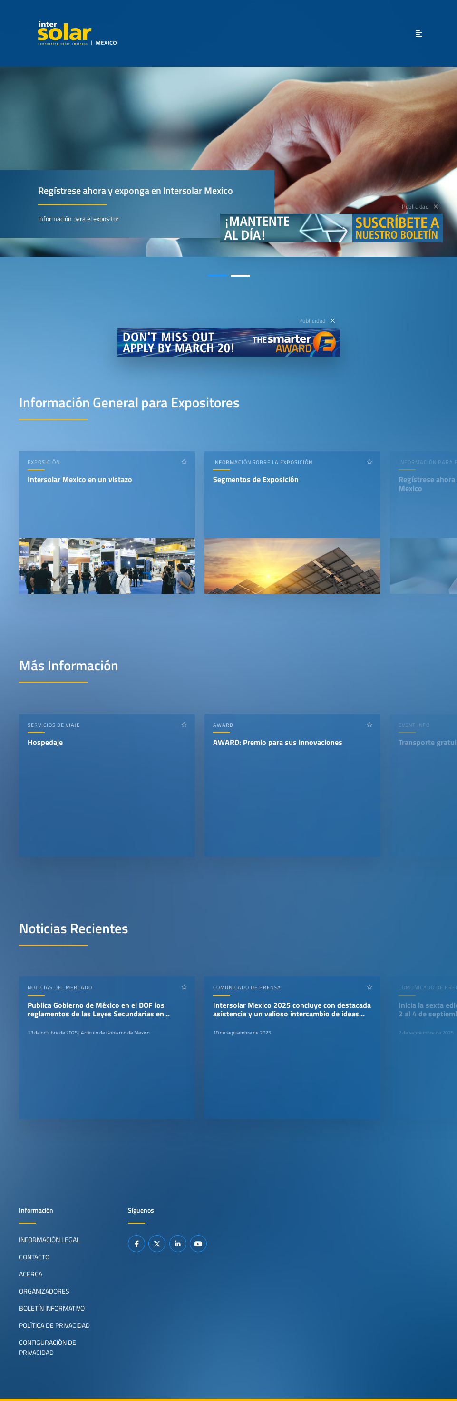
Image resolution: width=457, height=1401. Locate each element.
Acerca (30, 1274)
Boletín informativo (52, 1308)
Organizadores (44, 1291)
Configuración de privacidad (47, 1347)
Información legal (49, 1240)
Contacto (34, 1257)
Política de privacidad (54, 1325)
